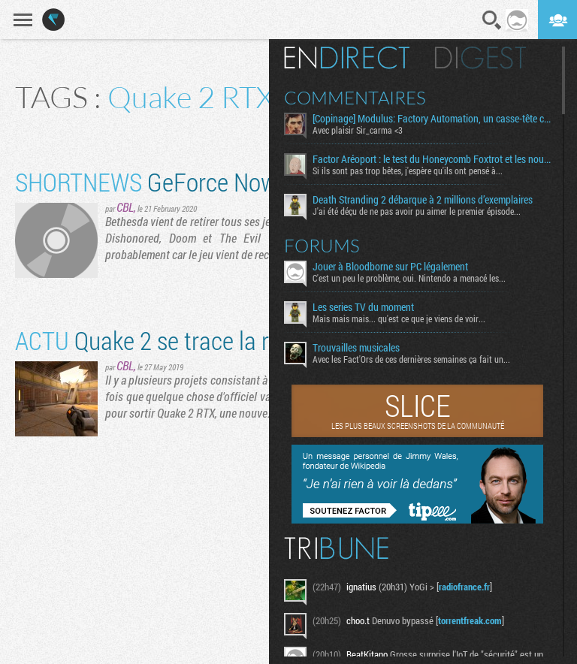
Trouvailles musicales (356, 348)
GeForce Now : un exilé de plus (227, 181)
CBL (125, 207)
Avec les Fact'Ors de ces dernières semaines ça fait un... (411, 359)
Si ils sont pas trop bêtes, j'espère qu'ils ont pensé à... (408, 170)
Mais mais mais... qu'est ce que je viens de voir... (399, 318)
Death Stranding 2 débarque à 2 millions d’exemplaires (423, 200)
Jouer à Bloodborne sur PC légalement (390, 267)
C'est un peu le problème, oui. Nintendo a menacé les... (409, 278)
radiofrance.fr (464, 586)
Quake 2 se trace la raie (156, 340)
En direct (346, 58)
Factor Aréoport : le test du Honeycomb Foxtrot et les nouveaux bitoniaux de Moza (432, 159)
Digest (480, 58)
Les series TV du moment (363, 307)
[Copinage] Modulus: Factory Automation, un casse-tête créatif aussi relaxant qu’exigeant (432, 119)
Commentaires (355, 97)
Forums (322, 245)
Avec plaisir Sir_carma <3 (358, 130)
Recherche (492, 20)
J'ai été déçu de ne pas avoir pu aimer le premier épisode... (417, 211)
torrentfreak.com (470, 620)
